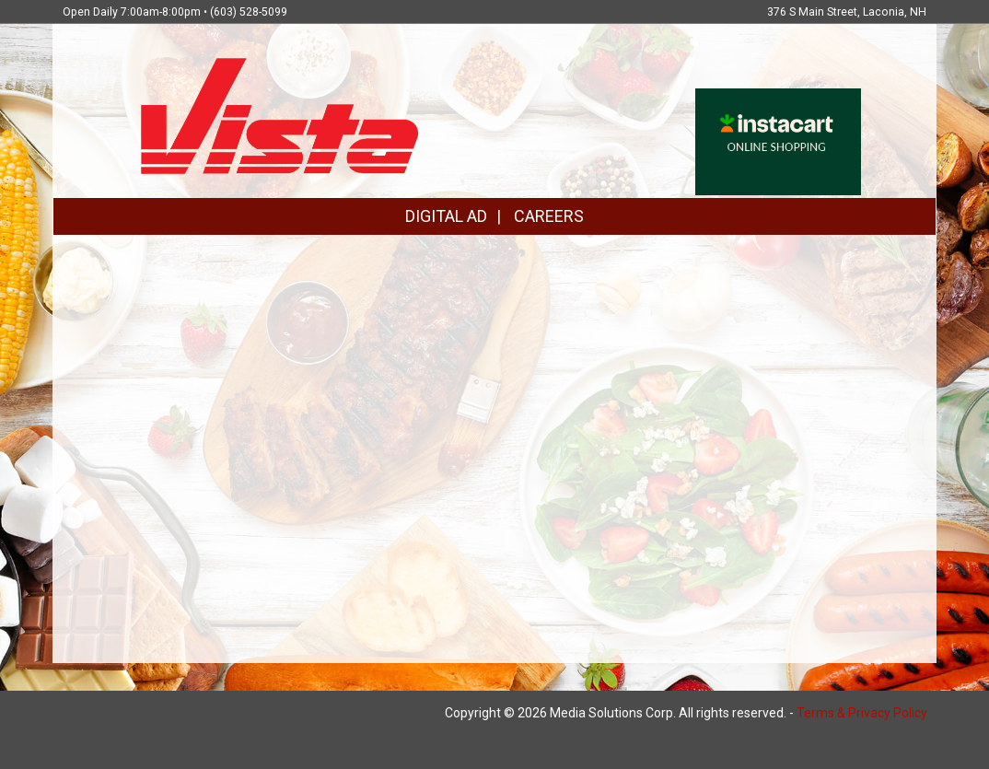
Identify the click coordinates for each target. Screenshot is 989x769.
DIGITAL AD (446, 216)
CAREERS (549, 216)
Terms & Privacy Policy (862, 712)
